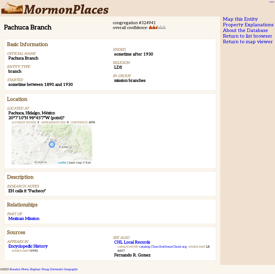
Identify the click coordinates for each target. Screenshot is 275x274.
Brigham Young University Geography (53, 269)
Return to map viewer (248, 42)
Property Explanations (248, 25)
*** (271, 3)
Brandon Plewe (18, 269)
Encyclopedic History (28, 246)
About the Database (245, 30)
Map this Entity (240, 19)
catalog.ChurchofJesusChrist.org (163, 247)
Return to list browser (247, 36)
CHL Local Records (132, 242)
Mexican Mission (23, 218)
